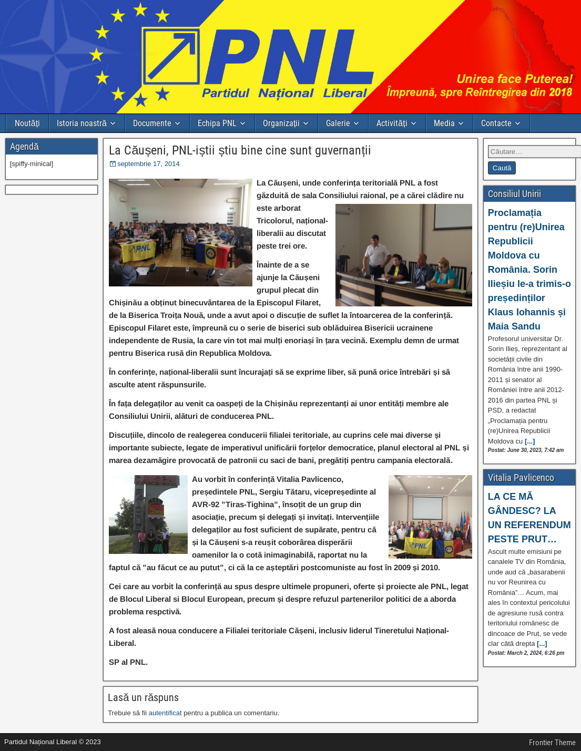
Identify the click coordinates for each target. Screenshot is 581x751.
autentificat (165, 713)
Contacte (496, 123)
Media (444, 123)
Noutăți (27, 123)
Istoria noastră (82, 123)
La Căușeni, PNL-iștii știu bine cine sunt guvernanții (240, 150)
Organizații (281, 123)
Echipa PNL (217, 123)
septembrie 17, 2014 (148, 164)
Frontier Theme (552, 742)
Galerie (338, 123)
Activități (391, 123)
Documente (152, 123)
